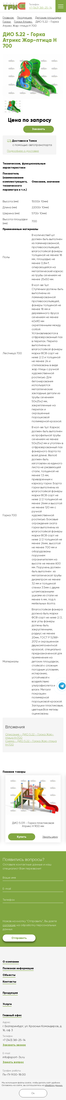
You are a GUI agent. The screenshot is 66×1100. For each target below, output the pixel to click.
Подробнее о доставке (23, 151)
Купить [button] (21, 836)
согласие (9, 925)
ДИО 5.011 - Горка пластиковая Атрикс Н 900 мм (33, 824)
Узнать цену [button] (50, 836)
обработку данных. (54, 1085)
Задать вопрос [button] (13, 1062)
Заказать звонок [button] (14, 1045)
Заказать (38, 129)
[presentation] (29, 912)
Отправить (19, 938)
